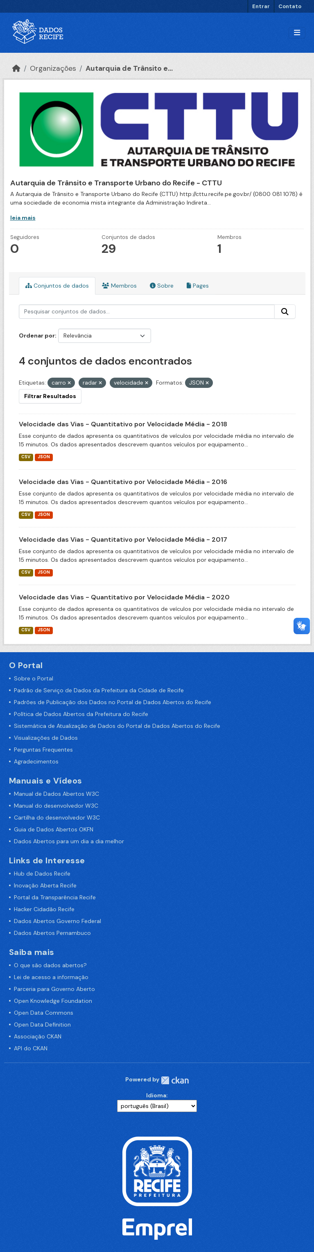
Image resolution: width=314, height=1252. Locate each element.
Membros (119, 285)
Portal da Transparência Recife (55, 897)
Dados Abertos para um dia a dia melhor (69, 841)
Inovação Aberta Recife (45, 885)
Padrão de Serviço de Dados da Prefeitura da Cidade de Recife (99, 690)
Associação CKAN (37, 1036)
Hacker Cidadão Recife (44, 909)
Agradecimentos (36, 761)
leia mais (23, 217)
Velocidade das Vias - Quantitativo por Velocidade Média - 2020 (124, 597)
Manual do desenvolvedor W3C (56, 805)
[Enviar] (285, 311)
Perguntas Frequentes (43, 749)
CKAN (175, 1080)
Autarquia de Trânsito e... (129, 68)
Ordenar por (37, 335)
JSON (44, 456)
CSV (25, 456)
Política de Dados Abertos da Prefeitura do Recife (81, 714)
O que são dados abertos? (50, 965)
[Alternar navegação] (297, 33)
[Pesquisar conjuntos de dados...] (147, 311)
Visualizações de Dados (46, 737)
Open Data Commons (43, 1012)
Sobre (162, 285)
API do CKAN (30, 1048)
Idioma (156, 1095)
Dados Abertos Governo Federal (57, 921)
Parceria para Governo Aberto (54, 989)
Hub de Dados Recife (42, 873)
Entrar (261, 6)
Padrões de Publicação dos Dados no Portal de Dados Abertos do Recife (112, 702)
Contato (289, 6)
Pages (198, 285)
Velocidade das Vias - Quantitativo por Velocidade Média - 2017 (123, 539)
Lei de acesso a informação (51, 977)
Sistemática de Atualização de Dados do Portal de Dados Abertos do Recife (117, 726)
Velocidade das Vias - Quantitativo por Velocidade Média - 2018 (123, 424)
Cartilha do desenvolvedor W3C (57, 817)
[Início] (16, 68)
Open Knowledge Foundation (53, 1000)
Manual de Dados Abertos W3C (56, 793)
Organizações (53, 68)
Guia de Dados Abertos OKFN (53, 829)
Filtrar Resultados (50, 396)
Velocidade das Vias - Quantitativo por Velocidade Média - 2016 (123, 481)
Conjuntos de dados (57, 285)
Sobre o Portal (33, 678)
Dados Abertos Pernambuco (52, 933)
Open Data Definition (42, 1024)
